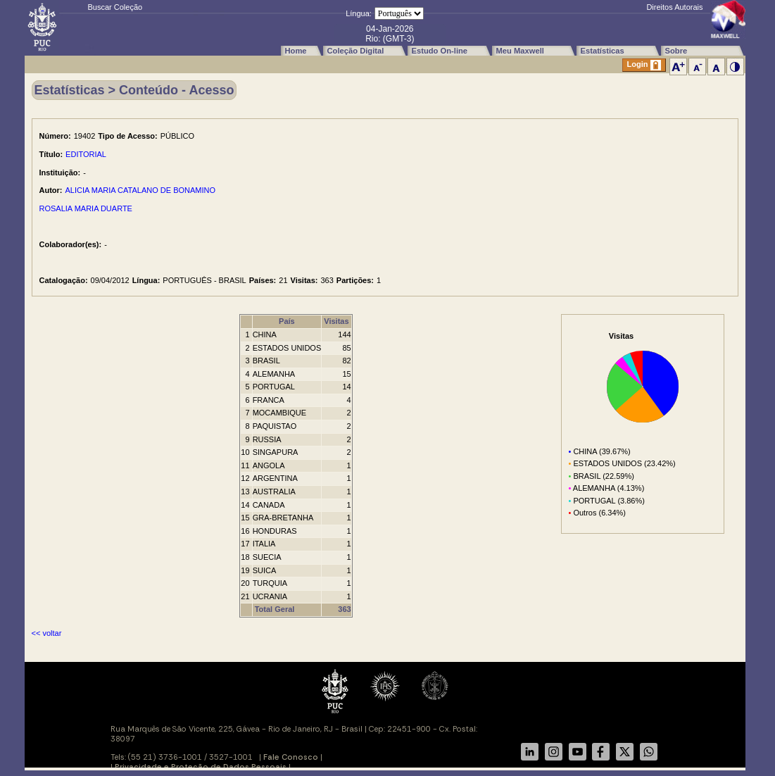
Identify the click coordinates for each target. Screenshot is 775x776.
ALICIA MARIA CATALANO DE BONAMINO (140, 190)
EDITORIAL (85, 154)
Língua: (359, 13)
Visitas (336, 321)
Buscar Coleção (115, 7)
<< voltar (47, 633)
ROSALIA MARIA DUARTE (85, 208)
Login (644, 65)
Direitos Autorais (674, 7)
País (287, 321)
